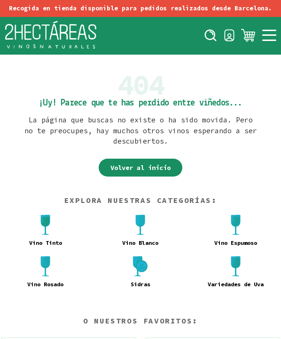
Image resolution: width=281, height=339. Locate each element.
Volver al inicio (140, 167)
